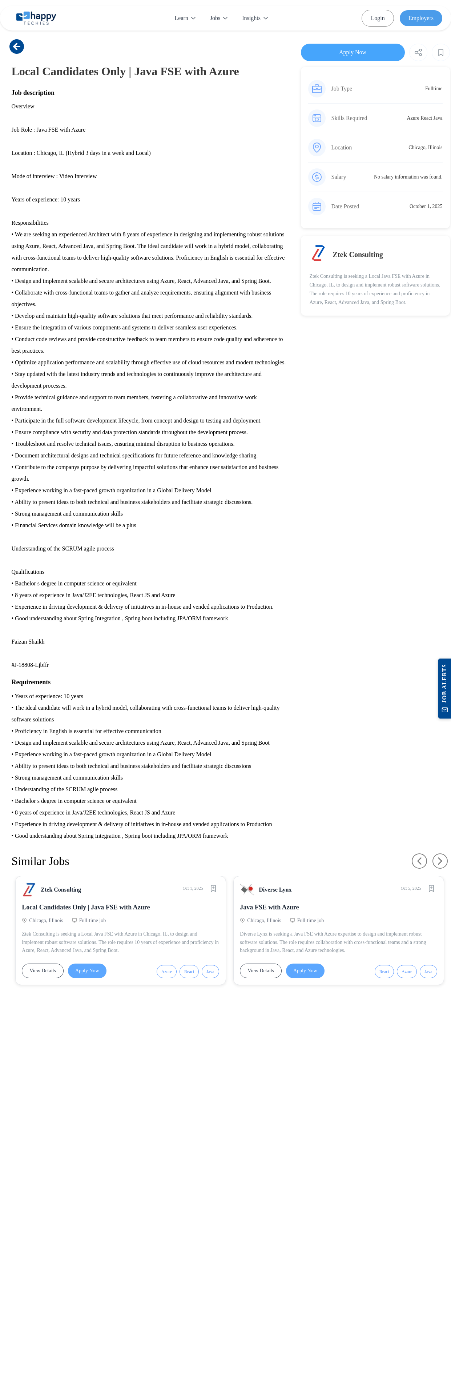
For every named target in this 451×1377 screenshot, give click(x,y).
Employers (421, 18)
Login (377, 18)
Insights (255, 18)
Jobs (218, 18)
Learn (185, 18)
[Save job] (212, 889)
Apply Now (88, 971)
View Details (44, 971)
